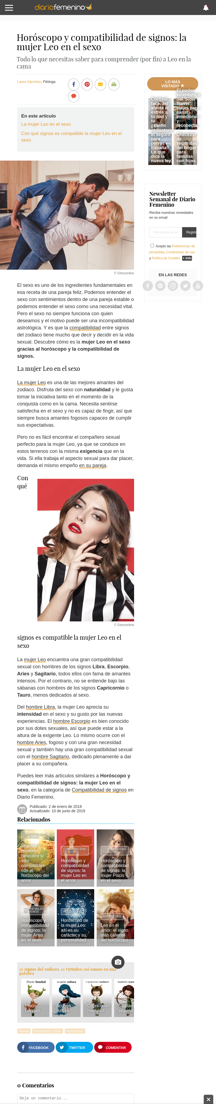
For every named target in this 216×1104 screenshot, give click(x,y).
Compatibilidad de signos (99, 790)
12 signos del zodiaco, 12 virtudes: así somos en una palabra (67, 971)
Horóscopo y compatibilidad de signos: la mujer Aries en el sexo (35, 930)
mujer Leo (35, 659)
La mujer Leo (31, 382)
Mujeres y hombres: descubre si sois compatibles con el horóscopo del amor (35, 863)
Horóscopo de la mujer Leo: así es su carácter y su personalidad (74, 930)
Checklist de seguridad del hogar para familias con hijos (186, 147)
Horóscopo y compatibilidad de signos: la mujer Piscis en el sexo (115, 870)
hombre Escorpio (71, 721)
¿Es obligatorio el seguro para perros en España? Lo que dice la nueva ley (162, 143)
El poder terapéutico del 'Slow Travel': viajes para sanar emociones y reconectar (188, 108)
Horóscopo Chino (47, 1031)
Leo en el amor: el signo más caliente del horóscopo (114, 932)
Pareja (24, 1031)
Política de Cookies (166, 258)
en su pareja (92, 465)
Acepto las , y (172, 252)
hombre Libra (40, 707)
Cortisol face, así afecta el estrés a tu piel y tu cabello (159, 112)
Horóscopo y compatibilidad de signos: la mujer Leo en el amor (75, 870)
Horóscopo (72, 911)
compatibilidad (85, 327)
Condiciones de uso (180, 252)
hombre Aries (31, 742)
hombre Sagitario (50, 756)
